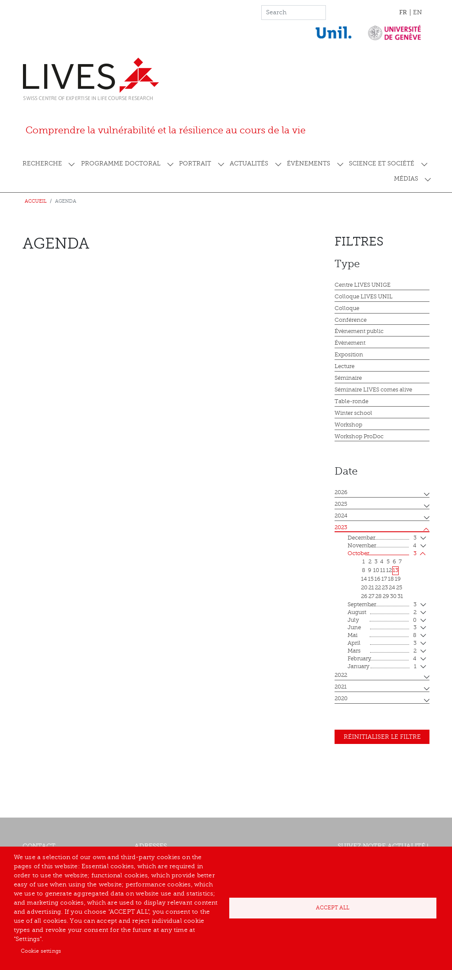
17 (384, 579)
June (382, 628)
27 (371, 596)
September (382, 605)
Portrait (195, 163)
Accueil (36, 201)
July (382, 620)
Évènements (308, 163)
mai (382, 636)
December (382, 538)
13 (395, 570)
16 (377, 579)
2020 (341, 698)
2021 (341, 687)
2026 (341, 492)
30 (393, 596)
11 (382, 570)
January (382, 667)
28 (378, 596)
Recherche (42, 163)
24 (392, 588)
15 (371, 579)
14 (364, 579)
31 (400, 596)
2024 (341, 516)
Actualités (249, 163)
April (382, 643)
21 (371, 588)
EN (417, 12)
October (382, 554)
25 (399, 588)
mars (382, 651)
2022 (341, 675)
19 (398, 579)
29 (386, 596)
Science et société (381, 163)
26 (364, 596)
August (382, 613)
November (382, 546)
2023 (341, 527)
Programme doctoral (120, 163)
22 (378, 588)
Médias (406, 178)
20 (364, 588)
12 (389, 570)
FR (403, 12)
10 (376, 570)
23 (385, 588)
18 (391, 579)
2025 (341, 504)
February (382, 659)
